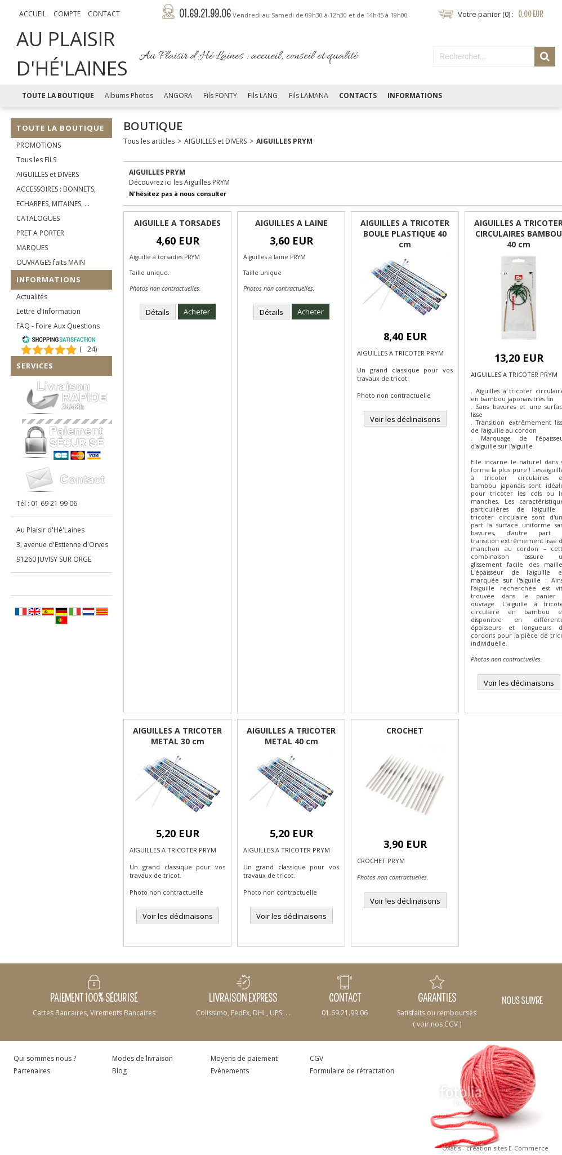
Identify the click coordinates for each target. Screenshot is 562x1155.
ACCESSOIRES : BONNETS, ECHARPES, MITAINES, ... (56, 196)
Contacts (358, 95)
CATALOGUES (38, 218)
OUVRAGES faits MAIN (50, 262)
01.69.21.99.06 (293, 14)
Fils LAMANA (308, 95)
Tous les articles (149, 141)
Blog (119, 1071)
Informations (414, 95)
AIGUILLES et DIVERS (47, 174)
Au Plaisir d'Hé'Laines (50, 530)
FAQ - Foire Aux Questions (58, 326)
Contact (104, 14)
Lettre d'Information (48, 311)
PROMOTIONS (38, 145)
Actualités (31, 296)
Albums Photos (129, 95)
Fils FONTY (220, 95)
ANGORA (178, 95)
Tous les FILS (36, 160)
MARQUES (32, 247)
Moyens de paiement (244, 1058)
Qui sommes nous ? (45, 1058)
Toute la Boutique (58, 95)
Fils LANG (263, 95)
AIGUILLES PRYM (284, 141)
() (88, 349)
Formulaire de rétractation (352, 1071)
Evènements (230, 1071)
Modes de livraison (142, 1058)
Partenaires (32, 1071)
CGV (316, 1058)
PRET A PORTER (40, 233)
